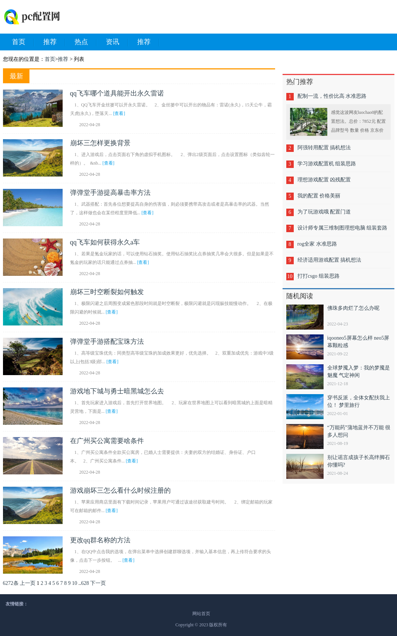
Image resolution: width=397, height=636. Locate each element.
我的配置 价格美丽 (319, 196)
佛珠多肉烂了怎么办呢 (353, 308)
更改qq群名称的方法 (100, 540)
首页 (23, 42)
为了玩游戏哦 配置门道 (324, 212)
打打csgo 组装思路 (318, 276)
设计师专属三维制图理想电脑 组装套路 (342, 228)
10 (74, 583)
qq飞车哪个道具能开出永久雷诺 (117, 93)
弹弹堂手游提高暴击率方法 (110, 192)
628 (85, 583)
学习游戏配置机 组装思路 (326, 163)
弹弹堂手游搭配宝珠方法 (107, 341)
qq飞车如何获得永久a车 (105, 242)
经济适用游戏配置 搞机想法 (329, 260)
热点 (86, 42)
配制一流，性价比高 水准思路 (332, 96)
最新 (16, 76)
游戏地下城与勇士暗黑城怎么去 (117, 391)
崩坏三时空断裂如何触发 (107, 292)
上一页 (27, 583)
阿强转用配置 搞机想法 (324, 147)
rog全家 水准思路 (317, 244)
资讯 (117, 42)
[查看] (119, 113)
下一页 (98, 583)
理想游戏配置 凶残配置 (324, 180)
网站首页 (201, 613)
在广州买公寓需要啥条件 (107, 441)
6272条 (11, 583)
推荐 (54, 42)
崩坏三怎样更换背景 (100, 143)
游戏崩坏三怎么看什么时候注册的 (120, 490)
